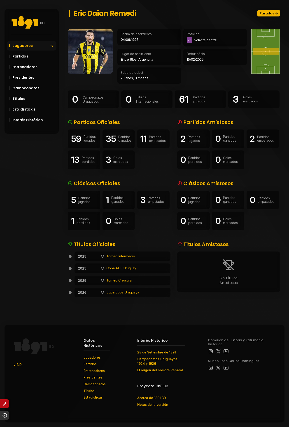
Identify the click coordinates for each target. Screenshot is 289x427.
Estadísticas (33, 109)
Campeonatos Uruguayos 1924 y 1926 (157, 361)
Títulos (33, 98)
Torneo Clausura (119, 280)
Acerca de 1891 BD (151, 398)
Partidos (33, 56)
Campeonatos (33, 88)
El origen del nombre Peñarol (160, 370)
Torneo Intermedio (120, 256)
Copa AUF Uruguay (121, 268)
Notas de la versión (152, 404)
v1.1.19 (18, 365)
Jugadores (33, 45)
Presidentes (33, 77)
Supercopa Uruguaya (122, 292)
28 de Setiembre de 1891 (156, 352)
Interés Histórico (33, 119)
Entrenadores (33, 66)
